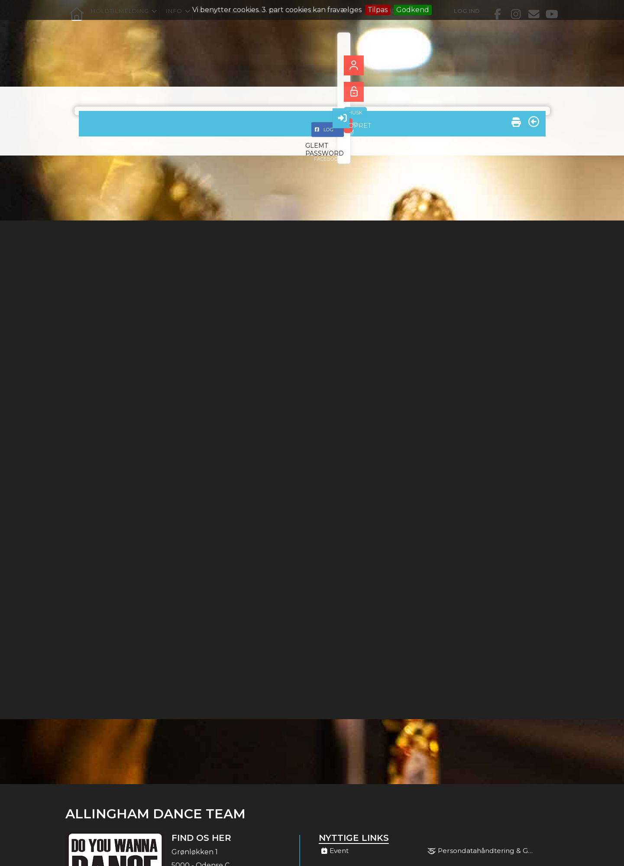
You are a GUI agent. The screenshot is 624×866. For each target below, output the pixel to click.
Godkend (412, 10)
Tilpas (378, 10)
